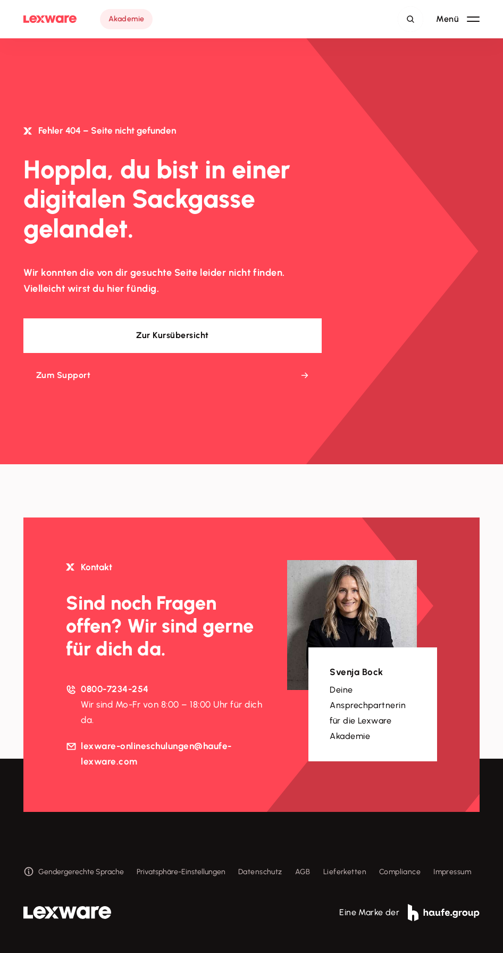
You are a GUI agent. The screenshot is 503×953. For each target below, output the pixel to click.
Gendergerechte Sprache (73, 871)
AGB (303, 871)
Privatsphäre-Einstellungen (181, 871)
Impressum (452, 871)
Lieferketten (344, 871)
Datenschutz (260, 871)
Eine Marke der (409, 912)
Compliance (400, 871)
